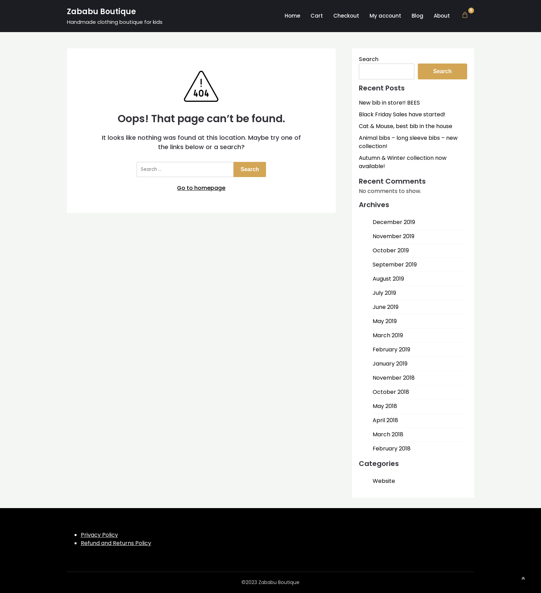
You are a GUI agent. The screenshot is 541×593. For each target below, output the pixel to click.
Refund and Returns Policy (116, 543)
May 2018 (385, 406)
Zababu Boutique (101, 11)
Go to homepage (201, 188)
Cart (317, 15)
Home (292, 15)
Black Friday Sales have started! (402, 114)
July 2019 (384, 293)
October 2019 (391, 250)
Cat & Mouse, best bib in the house (405, 126)
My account (385, 15)
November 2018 (394, 378)
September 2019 (395, 265)
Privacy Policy (99, 535)
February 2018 (392, 449)
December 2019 (394, 222)
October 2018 (391, 392)
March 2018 (388, 434)
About (442, 15)
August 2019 (388, 279)
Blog (417, 15)
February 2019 (391, 349)
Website (384, 481)
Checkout (346, 15)
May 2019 (385, 321)
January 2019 (390, 364)
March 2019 (388, 335)
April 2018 (385, 420)
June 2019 (386, 307)
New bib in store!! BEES (389, 103)
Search (368, 59)
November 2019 (393, 236)
